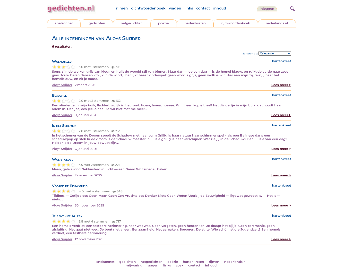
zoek (179, 265)
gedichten (97, 23)
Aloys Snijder (62, 85)
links (189, 8)
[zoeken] (292, 8)
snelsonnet (64, 23)
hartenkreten (195, 23)
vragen (175, 8)
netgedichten (132, 23)
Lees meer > (281, 85)
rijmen (122, 8)
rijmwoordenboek (235, 23)
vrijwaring (134, 265)
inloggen (267, 8)
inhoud (219, 8)
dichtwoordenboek (148, 8)
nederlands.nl (277, 23)
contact (203, 8)
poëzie (163, 23)
